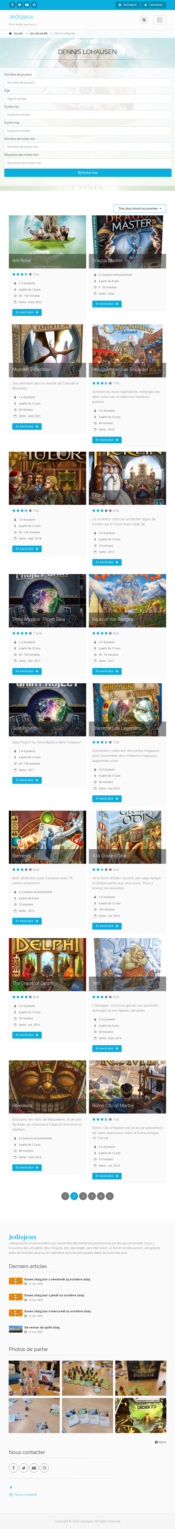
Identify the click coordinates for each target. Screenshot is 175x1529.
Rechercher (88, 173)
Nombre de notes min (19, 139)
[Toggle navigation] (159, 19)
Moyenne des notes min (21, 155)
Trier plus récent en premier (138, 208)
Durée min (11, 106)
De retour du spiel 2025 (42, 1327)
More (160, 1442)
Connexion (153, 4)
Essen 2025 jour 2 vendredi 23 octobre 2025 (57, 1279)
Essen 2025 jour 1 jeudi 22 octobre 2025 (54, 1295)
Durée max (12, 122)
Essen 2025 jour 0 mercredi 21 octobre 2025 (57, 1311)
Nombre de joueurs (18, 74)
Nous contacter (23, 1494)
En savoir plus (27, 312)
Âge (7, 90)
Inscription (128, 4)
